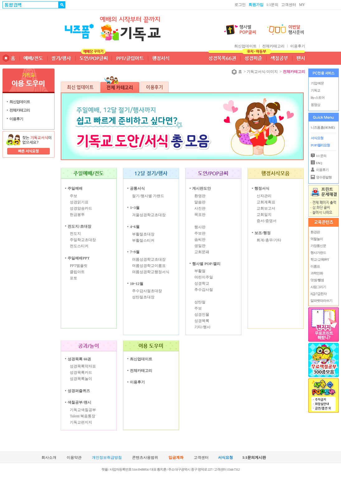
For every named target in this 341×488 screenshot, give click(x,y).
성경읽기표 (79, 202)
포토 (73, 278)
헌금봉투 (77, 214)
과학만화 (316, 273)
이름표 (315, 266)
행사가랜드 (318, 252)
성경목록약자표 (83, 366)
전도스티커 (79, 246)
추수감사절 (203, 289)
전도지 (75, 233)
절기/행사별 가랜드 (148, 196)
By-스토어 (317, 97)
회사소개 (48, 457)
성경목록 (201, 321)
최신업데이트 (246, 46)
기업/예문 (317, 83)
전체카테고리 (273, 46)
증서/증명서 (266, 221)
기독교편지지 (81, 422)
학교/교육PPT (319, 259)
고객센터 (288, 4)
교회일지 (264, 214)
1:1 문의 (321, 156)
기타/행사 (202, 327)
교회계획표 (266, 202)
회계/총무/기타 (269, 240)
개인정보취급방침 (107, 457)
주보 (73, 196)
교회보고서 (266, 208)
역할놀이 (316, 239)
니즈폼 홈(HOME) (323, 127)
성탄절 (200, 302)
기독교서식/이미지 (262, 71)
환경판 (315, 232)
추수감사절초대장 (147, 291)
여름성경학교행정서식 (150, 272)
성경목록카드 (81, 372)
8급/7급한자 (318, 294)
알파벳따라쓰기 (321, 300)
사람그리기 (318, 287)
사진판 (200, 208)
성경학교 (201, 283)
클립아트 (77, 272)
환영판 (200, 196)
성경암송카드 (81, 208)
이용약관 (74, 457)
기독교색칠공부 (83, 410)
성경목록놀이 (81, 379)
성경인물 (201, 314)
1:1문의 (272, 4)
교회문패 (201, 252)
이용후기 (297, 46)
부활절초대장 (143, 234)
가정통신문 (318, 246)
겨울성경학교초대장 (149, 215)
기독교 (315, 90)
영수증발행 (324, 177)
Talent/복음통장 (82, 416)
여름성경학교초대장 (149, 259)
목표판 (200, 214)
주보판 (200, 233)
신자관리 (264, 196)
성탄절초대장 (143, 297)
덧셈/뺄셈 (317, 280)
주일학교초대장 (83, 240)
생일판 (200, 246)
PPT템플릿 (79, 265)
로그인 (240, 4)
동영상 (315, 105)
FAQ (319, 163)
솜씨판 (200, 239)
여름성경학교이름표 (149, 265)
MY (302, 4)
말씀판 (200, 202)
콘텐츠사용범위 (145, 457)
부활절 (200, 271)
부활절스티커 (143, 240)
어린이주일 (203, 277)
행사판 (200, 227)
